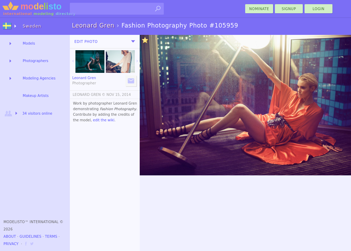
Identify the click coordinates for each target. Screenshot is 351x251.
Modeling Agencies (39, 78)
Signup (289, 9)
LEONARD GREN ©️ (89, 95)
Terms (51, 236)
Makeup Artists (36, 96)
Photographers (35, 61)
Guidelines (31, 236)
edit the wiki (104, 120)
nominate (259, 9)
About (9, 236)
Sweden (32, 26)
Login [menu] (318, 9)
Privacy (11, 244)
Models (29, 43)
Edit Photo (86, 42)
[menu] (133, 41)
